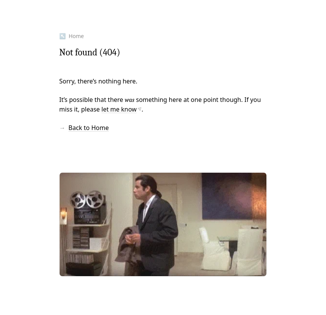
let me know (119, 109)
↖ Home (71, 36)
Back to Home (88, 127)
